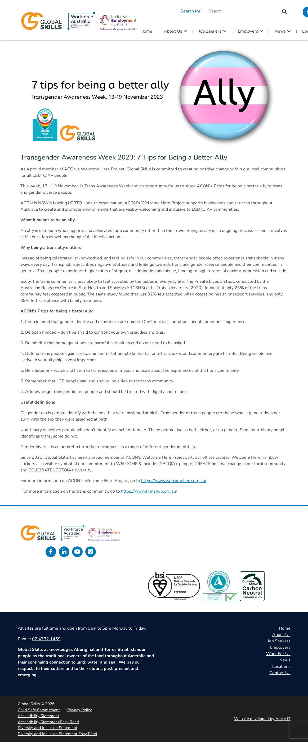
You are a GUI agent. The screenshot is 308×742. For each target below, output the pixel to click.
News (280, 31)
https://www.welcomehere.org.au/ (173, 481)
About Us (173, 31)
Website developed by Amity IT (262, 718)
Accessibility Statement (38, 715)
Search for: (191, 11)
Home (146, 31)
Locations (281, 666)
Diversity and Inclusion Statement (47, 727)
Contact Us (280, 673)
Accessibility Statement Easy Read (48, 722)
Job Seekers (210, 31)
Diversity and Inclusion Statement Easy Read (57, 733)
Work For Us (278, 654)
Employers (248, 31)
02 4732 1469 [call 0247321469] (46, 639)
